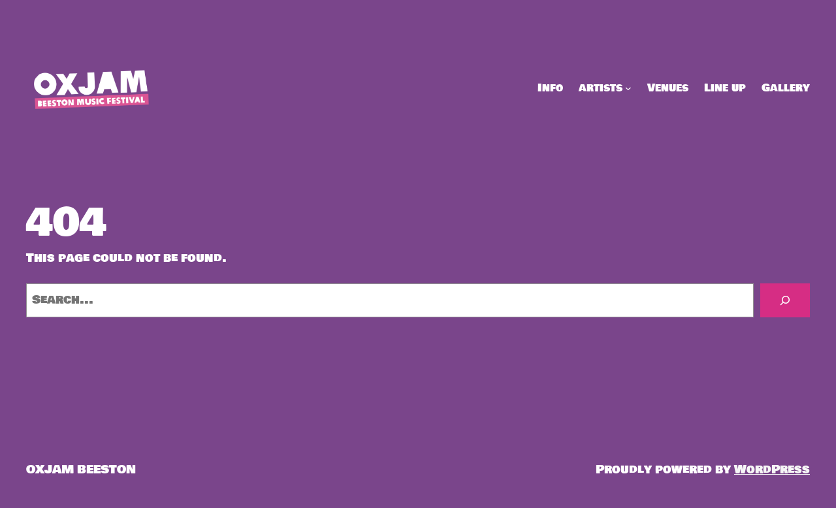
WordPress (772, 469)
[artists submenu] (628, 88)
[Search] (785, 300)
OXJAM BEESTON (81, 469)
